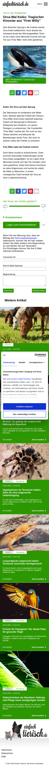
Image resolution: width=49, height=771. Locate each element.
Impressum (6, 750)
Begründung (9, 274)
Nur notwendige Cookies (24, 414)
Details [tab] (22, 362)
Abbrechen (8, 291)
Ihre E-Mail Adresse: (13, 265)
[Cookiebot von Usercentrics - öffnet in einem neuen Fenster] (35, 355)
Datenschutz (7, 753)
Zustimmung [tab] (9, 362)
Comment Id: (9, 257)
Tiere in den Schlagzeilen (14, 13)
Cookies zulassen (24, 406)
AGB (3, 757)
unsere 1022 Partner (21, 379)
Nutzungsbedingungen (26, 238)
